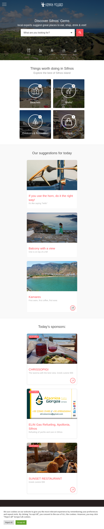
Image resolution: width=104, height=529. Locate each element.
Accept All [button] (21, 522)
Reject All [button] (8, 522)
